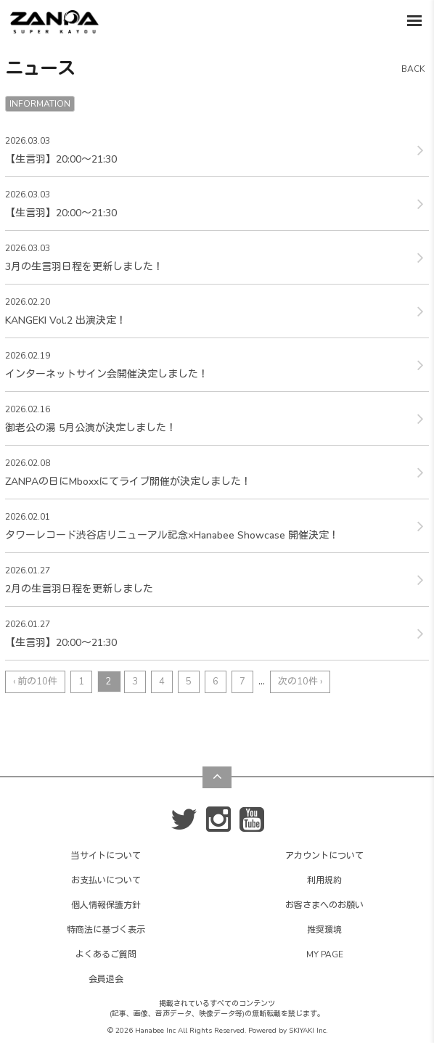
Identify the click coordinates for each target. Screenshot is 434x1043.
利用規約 (324, 880)
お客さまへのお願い (324, 905)
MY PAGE (324, 954)
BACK (413, 69)
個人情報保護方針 (106, 905)
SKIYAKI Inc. (308, 1031)
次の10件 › (300, 681)
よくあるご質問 (105, 954)
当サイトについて (106, 856)
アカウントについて (324, 856)
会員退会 (106, 979)
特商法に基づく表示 (106, 930)
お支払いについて (106, 880)
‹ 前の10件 (35, 681)
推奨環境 (324, 930)
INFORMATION (39, 104)
